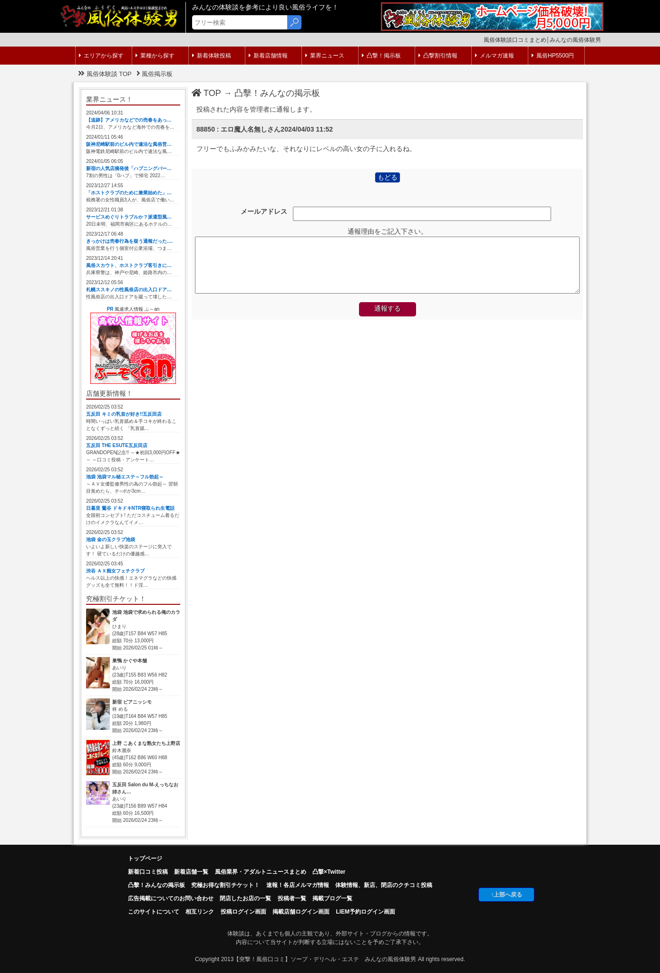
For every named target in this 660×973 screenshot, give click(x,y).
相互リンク (199, 911)
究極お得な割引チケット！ (225, 885)
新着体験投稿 (211, 55)
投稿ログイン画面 (243, 911)
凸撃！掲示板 (381, 55)
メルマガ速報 (494, 55)
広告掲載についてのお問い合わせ (171, 898)
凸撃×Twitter (328, 871)
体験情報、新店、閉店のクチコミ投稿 (383, 885)
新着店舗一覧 (191, 871)
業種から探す (155, 55)
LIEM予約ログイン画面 (365, 911)
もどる (388, 177)
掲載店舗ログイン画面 (301, 911)
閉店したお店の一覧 (245, 898)
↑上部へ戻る (506, 894)
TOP (206, 93)
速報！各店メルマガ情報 (297, 885)
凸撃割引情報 (437, 55)
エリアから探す (101, 55)
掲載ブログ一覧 (332, 898)
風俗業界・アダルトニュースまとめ (260, 871)
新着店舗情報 (268, 55)
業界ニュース (324, 55)
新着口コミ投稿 (148, 871)
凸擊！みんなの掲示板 (277, 93)
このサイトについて (153, 911)
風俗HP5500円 (553, 55)
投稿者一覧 (292, 898)
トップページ (145, 858)
